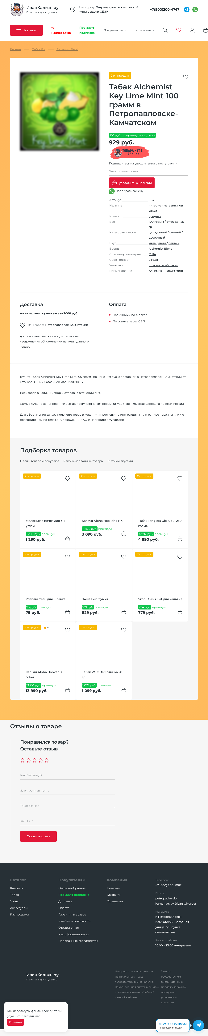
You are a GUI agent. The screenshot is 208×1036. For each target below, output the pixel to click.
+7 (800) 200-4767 (168, 885)
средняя (155, 216)
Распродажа (19, 914)
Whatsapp (116, 420)
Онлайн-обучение (71, 888)
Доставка (65, 901)
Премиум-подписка (73, 895)
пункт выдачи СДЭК (93, 11)
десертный (157, 237)
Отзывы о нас (68, 927)
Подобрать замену (126, 191)
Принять (15, 1022)
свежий (175, 232)
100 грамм (157, 221)
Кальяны (16, 888)
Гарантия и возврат (73, 914)
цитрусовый (158, 232)
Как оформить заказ (73, 934)
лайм (162, 243)
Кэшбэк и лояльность (74, 921)
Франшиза (115, 901)
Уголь (14, 901)
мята (152, 243)
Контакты (114, 895)
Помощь (113, 888)
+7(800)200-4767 (75, 420)
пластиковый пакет (163, 265)
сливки (173, 243)
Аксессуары (19, 908)
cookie (46, 1011)
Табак (14, 895)
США (152, 254)
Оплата (63, 908)
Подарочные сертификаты (78, 941)
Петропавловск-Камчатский (117, 7)
